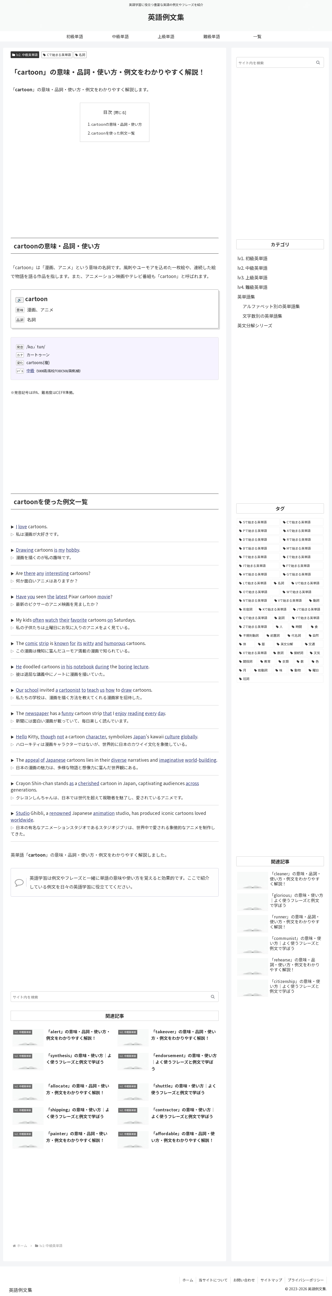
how (110, 690)
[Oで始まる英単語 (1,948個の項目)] (258, 592)
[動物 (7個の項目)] (296, 670)
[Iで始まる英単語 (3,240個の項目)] (258, 566)
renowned (60, 813)
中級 (30, 370)
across (192, 783)
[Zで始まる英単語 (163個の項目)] (255, 626)
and (99, 643)
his (69, 666)
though (48, 736)
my (61, 549)
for (73, 643)
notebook (83, 666)
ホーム (187, 1280)
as (71, 783)
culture (172, 736)
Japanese (56, 760)
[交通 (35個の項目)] (313, 644)
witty (88, 643)
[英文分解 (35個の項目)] (288, 644)
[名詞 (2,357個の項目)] (280, 583)
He (19, 666)
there (30, 573)
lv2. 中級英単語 (25, 54)
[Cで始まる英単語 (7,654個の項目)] (302, 522)
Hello (21, 736)
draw (126, 690)
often (38, 619)
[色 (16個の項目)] (316, 661)
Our (20, 690)
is (55, 549)
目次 (107, 112)
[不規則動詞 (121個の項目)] (250, 635)
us (102, 690)
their (64, 619)
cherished (88, 783)
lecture (140, 666)
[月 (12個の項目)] (244, 670)
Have (21, 596)
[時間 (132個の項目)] (298, 626)
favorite (79, 619)
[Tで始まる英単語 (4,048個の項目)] (258, 557)
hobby (72, 549)
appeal (32, 760)
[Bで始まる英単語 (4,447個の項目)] (258, 548)
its (79, 643)
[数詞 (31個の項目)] (279, 653)
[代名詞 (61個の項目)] (295, 635)
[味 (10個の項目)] (280, 670)
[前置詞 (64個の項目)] (274, 635)
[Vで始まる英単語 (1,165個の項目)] (289, 600)
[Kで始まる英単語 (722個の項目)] (273, 609)
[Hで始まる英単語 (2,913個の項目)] (258, 574)
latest (61, 596)
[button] (213, 996)
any (40, 573)
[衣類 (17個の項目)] (284, 661)
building (207, 760)
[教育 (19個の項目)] (266, 661)
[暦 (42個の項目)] (265, 644)
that (107, 713)
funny (67, 713)
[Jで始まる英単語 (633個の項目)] (307, 609)
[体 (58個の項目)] (246, 644)
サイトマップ (271, 1280)
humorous (114, 643)
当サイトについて (213, 1280)
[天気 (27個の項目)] (315, 653)
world (191, 760)
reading (136, 713)
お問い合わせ (244, 1280)
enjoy (121, 713)
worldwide (22, 819)
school (31, 690)
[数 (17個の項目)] (301, 661)
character (96, 736)
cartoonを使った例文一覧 (113, 132)
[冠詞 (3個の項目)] (280, 679)
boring (125, 666)
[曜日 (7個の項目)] (314, 670)
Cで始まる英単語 (57, 54)
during (102, 666)
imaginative (171, 760)
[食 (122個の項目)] (316, 626)
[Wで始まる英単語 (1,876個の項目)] (301, 592)
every (151, 713)
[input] (115, 996)
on (110, 619)
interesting (57, 573)
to (83, 690)
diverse (119, 760)
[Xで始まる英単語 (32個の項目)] (253, 653)
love (22, 526)
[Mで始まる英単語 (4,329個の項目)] (302, 548)
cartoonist (69, 690)
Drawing (24, 549)
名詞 (80, 54)
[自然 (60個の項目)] (315, 635)
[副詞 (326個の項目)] (280, 618)
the (50, 596)
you (31, 596)
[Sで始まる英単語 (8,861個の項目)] (258, 522)
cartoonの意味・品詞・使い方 (116, 124)
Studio (23, 813)
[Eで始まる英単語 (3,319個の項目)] (302, 557)
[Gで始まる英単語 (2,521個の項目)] (302, 574)
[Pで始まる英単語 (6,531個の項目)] (258, 531)
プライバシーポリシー (306, 1280)
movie (103, 596)
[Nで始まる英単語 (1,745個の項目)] (254, 600)
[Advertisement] (115, 186)
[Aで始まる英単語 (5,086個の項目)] (302, 531)
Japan (139, 736)
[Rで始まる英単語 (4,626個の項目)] (302, 539)
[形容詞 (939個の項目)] (246, 609)
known (61, 643)
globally (189, 736)
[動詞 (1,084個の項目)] (315, 600)
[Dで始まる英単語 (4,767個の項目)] (258, 539)
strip (44, 643)
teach (93, 690)
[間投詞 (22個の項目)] (247, 661)
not (60, 736)
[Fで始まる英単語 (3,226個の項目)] (302, 566)
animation (104, 813)
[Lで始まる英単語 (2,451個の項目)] (254, 583)
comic (31, 643)
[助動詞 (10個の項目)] (262, 670)
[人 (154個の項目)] (281, 626)
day (161, 713)
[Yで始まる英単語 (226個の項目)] (306, 618)
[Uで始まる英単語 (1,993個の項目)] (306, 583)
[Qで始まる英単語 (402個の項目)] (254, 618)
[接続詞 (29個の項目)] (297, 653)
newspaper (37, 713)
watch (51, 619)
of (42, 760)
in (63, 666)
